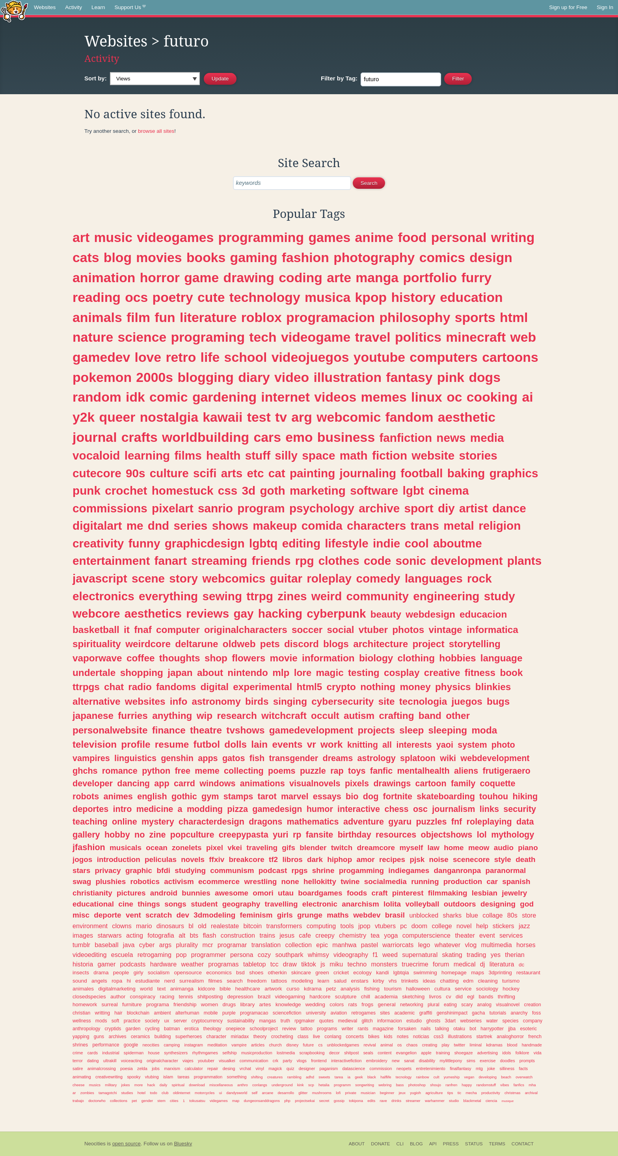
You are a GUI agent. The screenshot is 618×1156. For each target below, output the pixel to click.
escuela (122, 954)
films (187, 455)
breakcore (246, 859)
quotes (326, 1021)
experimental (262, 686)
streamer (413, 1100)
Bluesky (183, 1144)
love (148, 357)
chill (365, 997)
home (454, 847)
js (322, 964)
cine (125, 904)
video (291, 377)
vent (133, 915)
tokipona (356, 1100)
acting (134, 935)
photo (503, 745)
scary (467, 1004)
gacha (478, 1013)
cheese (78, 1085)
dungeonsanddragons (262, 1100)
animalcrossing (101, 1068)
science (141, 336)
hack (151, 1085)
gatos (233, 758)
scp (311, 1085)
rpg (304, 560)
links (489, 809)
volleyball (422, 904)
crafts (139, 437)
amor (365, 859)
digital (215, 686)
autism (359, 715)
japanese (93, 715)
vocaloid (96, 455)
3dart (450, 1021)
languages (434, 578)
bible (225, 989)
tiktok (308, 964)
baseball (106, 944)
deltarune (196, 643)
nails (426, 1028)
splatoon (418, 758)
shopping (141, 672)
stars (81, 870)
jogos (82, 859)
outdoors (460, 904)
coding (300, 277)
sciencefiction (287, 1013)
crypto (341, 686)
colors (336, 1004)
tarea (339, 1077)
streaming (219, 560)
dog (371, 796)
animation (104, 277)
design (490, 257)
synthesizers (176, 1052)
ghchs (85, 771)
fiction (389, 455)
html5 (309, 686)
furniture (132, 1004)
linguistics (135, 758)
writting (102, 1013)
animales (83, 989)
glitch (366, 1021)
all (387, 745)
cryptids (112, 1028)
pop (181, 954)
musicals (125, 847)
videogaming (290, 997)
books (205, 257)
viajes (188, 1060)
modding (205, 809)
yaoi (444, 745)
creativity (98, 543)
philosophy (414, 317)
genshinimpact (452, 1013)
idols (506, 1052)
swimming (425, 972)
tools (347, 925)
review (289, 1028)
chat (114, 686)
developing (487, 1077)
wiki (448, 758)
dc (521, 965)
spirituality (97, 643)
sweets (324, 1077)
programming (261, 237)
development (466, 560)
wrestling (260, 881)
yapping (81, 1036)
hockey (511, 989)
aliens (466, 771)
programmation (208, 1076)
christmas (512, 1093)
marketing (318, 490)
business (346, 437)
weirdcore (148, 643)
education (471, 297)
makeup (275, 525)
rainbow (422, 1077)
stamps (238, 796)
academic (404, 1013)
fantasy (409, 377)
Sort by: (95, 78)
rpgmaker (304, 1021)
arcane (267, 1093)
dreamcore (376, 847)
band (430, 715)
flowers (248, 658)
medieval (347, 1021)
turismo (510, 981)
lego (424, 944)
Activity (73, 7)
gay (243, 613)
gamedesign (277, 809)
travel (373, 336)
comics (442, 257)
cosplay (402, 672)
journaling (368, 473)
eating (450, 1004)
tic (459, 1093)
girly (138, 972)
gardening (224, 396)
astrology (376, 758)
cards (92, 1052)
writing (513, 237)
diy (446, 508)
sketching (413, 997)
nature (93, 336)
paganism (329, 1068)
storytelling (475, 643)
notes (403, 1036)
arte (339, 277)
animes (117, 796)
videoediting (89, 954)
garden (133, 1028)
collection (298, 944)
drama (100, 972)
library (247, 1004)
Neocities (95, 1144)
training (443, 1052)
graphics (514, 473)
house (154, 1052)
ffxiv (216, 859)
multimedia (496, 944)
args (165, 944)
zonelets (187, 847)
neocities (151, 1044)
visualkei (227, 1060)
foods (357, 893)
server (180, 1021)
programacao (254, 1013)
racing (167, 997)
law (433, 847)
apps (208, 758)
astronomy (216, 701)
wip (205, 715)
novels (193, 859)
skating (452, 954)
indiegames (408, 870)
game (201, 277)
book (511, 672)
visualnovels (315, 783)
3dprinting (500, 972)
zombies (87, 1093)
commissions (110, 508)
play (445, 1044)
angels (99, 981)
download (197, 1085)
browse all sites (156, 131)
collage (492, 915)
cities (174, 1100)
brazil (264, 997)
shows (230, 525)
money (415, 686)
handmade (532, 1044)
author (117, 997)
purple (229, 1013)
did (459, 997)
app (161, 783)
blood (512, 1044)
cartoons (510, 357)
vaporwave (97, 658)
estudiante (147, 981)
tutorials (498, 1013)
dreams (337, 758)
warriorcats (397, 944)
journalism (453, 809)
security (519, 809)
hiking (525, 796)
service (463, 989)
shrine (323, 870)
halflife (385, 1077)
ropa (117, 981)
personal (459, 237)
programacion (330, 317)
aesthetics (153, 613)
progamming (361, 870)
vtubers (385, 925)
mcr (207, 944)
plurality (187, 944)
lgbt (413, 490)
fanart (170, 560)
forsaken (407, 1028)
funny (144, 543)
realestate (225, 925)
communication (254, 1060)
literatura (502, 964)
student (204, 904)
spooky (133, 1076)
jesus (286, 935)
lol (482, 835)
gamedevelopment (311, 730)
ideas (429, 981)
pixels (357, 783)
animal (386, 1044)
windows (217, 783)
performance (105, 1045)
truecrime (415, 964)
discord (301, 643)
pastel (369, 944)
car (492, 881)
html (514, 317)
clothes (338, 560)
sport (418, 508)
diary (254, 377)
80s (512, 915)
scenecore (471, 859)
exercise (487, 1060)
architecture (380, 643)
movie (284, 658)
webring (384, 1085)
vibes (504, 1085)
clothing (416, 658)
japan (180, 672)
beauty (385, 614)
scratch (158, 915)
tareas (183, 1076)
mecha (471, 1093)
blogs (336, 643)
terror (78, 1060)
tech (262, 336)
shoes (256, 972)
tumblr (81, 944)
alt (182, 935)
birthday (354, 835)
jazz (524, 925)
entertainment (111, 560)
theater (465, 935)
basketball (96, 629)
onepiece (235, 1028)
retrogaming (154, 954)
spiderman (133, 1052)
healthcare (247, 989)
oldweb (239, 643)
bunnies (196, 893)
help (482, 925)
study (499, 596)
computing (321, 925)
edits (371, 1100)
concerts (355, 1036)
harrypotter (492, 1028)
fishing (372, 989)
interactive (358, 809)
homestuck (183, 490)
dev (182, 915)
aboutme (457, 543)
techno (357, 964)
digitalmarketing (117, 989)
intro (122, 809)
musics (95, 1085)
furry (477, 277)
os (399, 1044)
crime (78, 1052)
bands (486, 997)
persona (241, 954)
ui (220, 1093)
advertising (487, 1052)
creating (429, 1044)
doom (419, 925)
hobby (117, 835)
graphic (138, 870)
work (331, 744)
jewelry (514, 893)
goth (272, 490)
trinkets (410, 981)
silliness (506, 1068)
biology (376, 658)
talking (442, 1028)
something (237, 1076)
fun (164, 317)
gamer (106, 964)
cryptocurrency (207, 1021)
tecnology (403, 1077)
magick (275, 1068)
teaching (90, 822)
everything (168, 596)
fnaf (143, 629)
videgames (219, 1100)
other (458, 715)
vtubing (152, 1076)
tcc (274, 964)
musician (368, 1093)
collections (118, 1100)
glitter (302, 1093)
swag (82, 881)
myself (411, 847)
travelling (281, 904)
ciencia (491, 1100)
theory (260, 1036)
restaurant (528, 972)
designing (498, 904)
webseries (471, 1021)
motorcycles (204, 1093)
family (463, 783)
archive (379, 508)
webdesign (430, 614)
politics (418, 336)
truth (285, 1021)
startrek (484, 1036)
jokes (125, 1085)
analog (484, 1004)
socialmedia (385, 881)
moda (484, 730)
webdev (366, 915)
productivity (490, 1093)
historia (83, 964)
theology (212, 1028)
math (354, 455)
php (287, 1100)
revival (369, 1044)
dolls (235, 744)
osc (420, 809)
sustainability (241, 1021)
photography (374, 257)
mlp (280, 672)
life (210, 357)
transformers (284, 925)
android (163, 893)
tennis (186, 997)
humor (320, 809)
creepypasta (243, 835)
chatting (449, 981)
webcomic (348, 417)
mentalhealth (423, 771)
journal (95, 437)
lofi (338, 1093)
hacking (280, 613)
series (191, 525)
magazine (383, 1028)
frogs (367, 1004)
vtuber (373, 629)
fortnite (397, 796)
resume (172, 744)
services (511, 935)
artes (265, 1004)
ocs (136, 297)
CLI (400, 1144)
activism (179, 881)
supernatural (419, 954)
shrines (80, 1045)
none (290, 881)
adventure (363, 822)
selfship (229, 1052)
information (328, 658)
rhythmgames (205, 1052)
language (501, 658)
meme (207, 771)
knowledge (288, 1004)
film (138, 317)
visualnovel (507, 1004)
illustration (347, 377)
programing (208, 336)
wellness (82, 1021)
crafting (396, 715)
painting (312, 473)
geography (241, 904)
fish (256, 758)
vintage (445, 629)
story (183, 578)
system (472, 745)
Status (474, 1144)
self (255, 1093)
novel (464, 925)
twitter (459, 1044)
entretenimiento (430, 1068)
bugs (498, 701)
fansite (319, 835)
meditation (217, 1044)
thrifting (506, 997)
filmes (215, 981)
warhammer (435, 1100)
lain (259, 744)
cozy (264, 954)
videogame (315, 336)
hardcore (319, 997)
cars (267, 437)
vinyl (259, 1068)
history (413, 297)
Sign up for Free (568, 7)
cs (320, 1044)
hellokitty (319, 881)
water (492, 1021)
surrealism (191, 981)
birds (256, 701)
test (259, 417)
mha (532, 1085)
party (287, 1060)
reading (97, 297)
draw (290, 964)
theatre (206, 730)
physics (453, 686)
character (217, 1036)
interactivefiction (346, 1060)
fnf (456, 822)
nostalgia (169, 417)
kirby (378, 981)
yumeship (452, 1077)
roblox (261, 317)
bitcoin (252, 925)
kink (300, 1085)
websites (145, 701)
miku (336, 964)
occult (325, 715)
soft (115, 1021)
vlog (471, 944)
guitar (286, 578)
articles (257, 1044)
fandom (409, 417)
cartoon (430, 783)
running (425, 881)
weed (390, 954)
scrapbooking (311, 1052)
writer (348, 1028)
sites (385, 1013)
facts (523, 1068)
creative (442, 672)
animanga (182, 989)
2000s (154, 377)
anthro (242, 1085)
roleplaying (489, 822)
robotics (145, 881)
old (202, 925)
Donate (380, 1144)
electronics (103, 596)
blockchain (138, 1013)
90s (135, 473)
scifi (204, 473)
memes (384, 396)
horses (526, 944)
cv (448, 997)
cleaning (487, 981)
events (287, 744)
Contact (523, 1144)
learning (147, 455)
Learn (98, 7)
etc (255, 473)
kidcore (206, 989)
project (428, 643)
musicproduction (256, 1052)
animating (82, 1076)
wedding (315, 1004)
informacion (389, 1021)
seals (368, 1052)
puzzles (431, 822)
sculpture (346, 997)
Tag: (339, 78)
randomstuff (486, 1085)
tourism (392, 989)
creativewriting (109, 1076)
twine (350, 881)
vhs (393, 981)
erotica (191, 1028)
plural (433, 1004)
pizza (237, 809)
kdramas (494, 1044)
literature (208, 317)
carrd (184, 783)
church (275, 1044)
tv (281, 417)
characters (376, 525)
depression (240, 997)
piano (528, 847)
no (139, 835)
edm (468, 981)
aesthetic (466, 417)
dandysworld (236, 1093)
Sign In (605, 7)
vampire (238, 1044)
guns (99, 1036)
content (384, 1052)
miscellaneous (221, 1085)
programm (342, 1085)
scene (148, 578)
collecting (244, 771)
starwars (109, 935)
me (135, 525)
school (245, 357)
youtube (379, 357)
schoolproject (263, 1028)
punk (87, 490)
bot (472, 1028)
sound (80, 981)
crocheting (282, 1036)
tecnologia (423, 701)
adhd (310, 1077)
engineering (446, 596)
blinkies (493, 686)
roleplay (329, 578)
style (502, 859)
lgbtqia (401, 972)
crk (275, 1060)
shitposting (210, 997)
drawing (248, 277)
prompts (527, 1060)
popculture (192, 835)
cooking (492, 396)
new (396, 1060)
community (377, 596)
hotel (141, 1093)
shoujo (435, 1085)
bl (191, 925)
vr (311, 744)
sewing (222, 596)
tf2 (273, 859)
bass (400, 1085)
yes (496, 954)
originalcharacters (245, 629)
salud (340, 981)
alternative (97, 701)
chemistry (352, 935)
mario (144, 925)
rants (363, 1028)
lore (303, 672)
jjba (512, 1028)
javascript (100, 578)
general (387, 1004)
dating (93, 1060)
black (371, 1077)
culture (169, 473)
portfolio (430, 277)
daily (163, 1085)
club (165, 1093)
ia (349, 1077)
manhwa (344, 944)
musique (508, 1101)
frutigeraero (507, 771)
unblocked (423, 915)
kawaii (222, 417)
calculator (193, 1068)
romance (120, 771)
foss (536, 1013)
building (162, 1036)
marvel (295, 796)
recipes (392, 859)
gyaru (399, 822)
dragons (265, 822)
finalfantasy (460, 1068)
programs (327, 1028)
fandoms (176, 686)
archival (531, 1093)
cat (276, 473)
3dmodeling (214, 915)
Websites (45, 7)
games (329, 237)
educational (93, 904)
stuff (257, 455)
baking (466, 473)
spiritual (177, 1085)
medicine (154, 809)
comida (322, 525)
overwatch (524, 1077)
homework (85, 1004)
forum (441, 964)
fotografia (160, 935)
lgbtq (263, 543)
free (182, 771)
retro (181, 357)
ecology (362, 972)
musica (327, 297)
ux (166, 1021)
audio (504, 847)
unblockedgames (343, 1044)
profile (135, 744)
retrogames (364, 1013)
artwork (273, 989)
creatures (275, 1077)
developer (93, 783)
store (529, 915)
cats (86, 257)
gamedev (101, 357)
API (433, 1144)
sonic (411, 560)
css (228, 490)
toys (356, 771)
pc (403, 925)
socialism (159, 972)
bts (194, 935)
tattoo (306, 1028)
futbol (207, 744)
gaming (253, 257)
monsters (384, 964)
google (131, 1045)
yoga (391, 935)
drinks (396, 1100)
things (149, 904)
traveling (261, 847)
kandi (382, 972)
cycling (152, 1028)
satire (78, 1068)
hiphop (339, 859)
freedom (257, 981)
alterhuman (187, 1013)
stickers (503, 925)
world (146, 989)
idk (135, 396)
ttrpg (259, 596)
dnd (158, 525)
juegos (467, 701)
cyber (147, 944)
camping (172, 1044)
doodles (507, 1060)
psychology (321, 508)
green (322, 972)
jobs (156, 1068)
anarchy (519, 1013)
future (308, 1044)
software (374, 490)
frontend (319, 1060)
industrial (110, 1052)
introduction (118, 859)
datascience (354, 1068)
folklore (522, 1052)
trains (267, 935)
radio (139, 686)
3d (249, 490)
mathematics (313, 822)
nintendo (247, 672)
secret (324, 1100)
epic (322, 944)
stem (161, 1100)
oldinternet (181, 1093)
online (124, 822)
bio (352, 796)
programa (157, 1004)
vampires (91, 758)
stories (478, 455)
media (487, 437)
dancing (133, 783)
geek (359, 1077)
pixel (214, 847)
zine (157, 835)
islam (168, 1076)
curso (293, 989)
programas (223, 964)
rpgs (300, 870)
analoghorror (510, 1036)
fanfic (381, 771)
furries (133, 715)
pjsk (417, 859)
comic (168, 396)
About (357, 1144)
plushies (111, 881)
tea (375, 935)
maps (477, 972)
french (535, 1036)
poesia (126, 1068)
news (450, 437)
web (523, 336)
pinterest (408, 893)
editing (301, 543)
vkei (234, 847)
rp (297, 835)
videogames (175, 237)
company (532, 1021)
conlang (332, 1036)
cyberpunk (336, 613)
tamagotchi (108, 1093)
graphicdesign (205, 543)
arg (301, 417)
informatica (492, 629)
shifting (257, 1077)
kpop (371, 297)
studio (454, 1100)
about (210, 672)
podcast (273, 870)
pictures (131, 893)
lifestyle (347, 543)
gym (210, 796)
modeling (302, 981)
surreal (110, 1004)
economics (219, 972)
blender (313, 847)
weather (192, 964)
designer (307, 1068)
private (350, 1093)
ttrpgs (86, 686)
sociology (487, 989)
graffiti (425, 1013)
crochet (126, 490)
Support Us (130, 7)
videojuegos (310, 357)
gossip (339, 1100)
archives (117, 1036)
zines (292, 596)
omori (263, 893)
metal (458, 525)
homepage (454, 972)
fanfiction (405, 437)
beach (506, 1077)
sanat (409, 1060)
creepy (325, 935)
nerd (169, 981)
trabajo (78, 1100)
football (421, 473)
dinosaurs (170, 925)
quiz (290, 1068)
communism (232, 870)
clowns (121, 925)
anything (172, 715)
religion (499, 525)
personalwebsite (110, 730)
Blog (416, 1144)
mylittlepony (450, 1060)
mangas (267, 1021)
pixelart (173, 508)
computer (178, 629)
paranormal (505, 870)
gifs (288, 847)
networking (411, 1004)
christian (81, 1013)
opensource (188, 972)
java (129, 944)
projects (376, 730)
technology (264, 297)
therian (515, 954)
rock (479, 578)
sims (471, 1060)
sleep (411, 730)
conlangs (259, 1085)
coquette (498, 783)
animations (262, 783)
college (442, 925)
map (235, 1100)
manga (377, 277)
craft (380, 893)
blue (472, 915)
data (525, 822)
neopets (403, 1068)
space (318, 455)
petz (331, 989)
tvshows (245, 730)
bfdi (163, 870)
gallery (86, 835)
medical (465, 964)
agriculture (434, 1093)
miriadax (240, 1036)
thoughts (179, 658)
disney (292, 1044)
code (377, 560)
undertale (94, 672)
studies (127, 1093)
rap (337, 771)
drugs (229, 1004)
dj (482, 964)
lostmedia (286, 1052)
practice (132, 1021)
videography (350, 954)
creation (532, 1004)
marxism (172, 1068)
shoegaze (463, 1052)
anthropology (86, 1028)
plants (524, 560)
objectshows (447, 835)
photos (408, 629)
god (527, 904)
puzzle (313, 771)
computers (444, 357)
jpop (364, 925)
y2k (84, 417)
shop (216, 658)
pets (270, 643)
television (95, 744)
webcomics (233, 578)
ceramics (140, 1036)
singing (290, 701)
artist (473, 508)
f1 (375, 954)
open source (126, 1144)
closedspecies (89, 997)
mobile (211, 1013)
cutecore (97, 473)
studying (190, 870)
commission (380, 1068)
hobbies (457, 658)
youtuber (206, 1060)
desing (229, 1068)
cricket (341, 972)
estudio (414, 1021)
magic (329, 672)
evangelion (406, 1052)
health (223, 455)
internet (285, 396)
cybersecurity (342, 701)
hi (129, 981)
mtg (479, 1068)
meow (479, 847)
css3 (438, 1036)
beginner (387, 1093)
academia (386, 997)
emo (299, 437)
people (121, 972)
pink (450, 377)
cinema (448, 490)
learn (323, 981)
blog (118, 257)
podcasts (133, 964)
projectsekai (305, 1100)
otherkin (277, 972)
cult (436, 1077)
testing (364, 672)
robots (86, 796)
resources (396, 835)
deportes (90, 809)
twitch (342, 847)
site (386, 701)
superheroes (188, 1036)
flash (209, 935)
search (235, 981)
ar (74, 1093)
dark (315, 859)
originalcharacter (162, 1060)
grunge (309, 915)
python (156, 771)
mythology (512, 835)
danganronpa (457, 870)
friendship (185, 1004)
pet (134, 1100)
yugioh (415, 1093)
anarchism (360, 904)
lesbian (484, 893)
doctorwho (97, 1100)
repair (212, 1068)
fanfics (519, 1085)
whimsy (318, 954)
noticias (421, 1036)
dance (509, 508)
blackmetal (472, 1100)
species (510, 1021)
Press (451, 1144)
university (316, 1013)
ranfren (451, 1085)
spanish (516, 881)
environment (90, 925)
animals (97, 317)
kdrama (313, 989)
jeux (402, 1093)
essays (327, 796)
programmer (208, 954)
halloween (418, 989)
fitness (480, 672)
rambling (294, 1077)
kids (388, 1036)
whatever (448, 944)
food (412, 237)
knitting (362, 745)
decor (334, 1052)
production (462, 881)
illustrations (460, 1036)
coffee (141, 658)
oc (454, 396)
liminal (476, 1044)
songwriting (364, 1085)
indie (386, 543)
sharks (452, 915)
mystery (157, 822)
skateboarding (446, 796)
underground (282, 1085)
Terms (497, 1144)
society (152, 1021)
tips (450, 1093)
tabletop (254, 964)
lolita (392, 904)
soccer (307, 629)
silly (286, 455)
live (316, 1036)
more (138, 1085)
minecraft (476, 336)
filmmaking (447, 893)
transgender (293, 758)
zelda (142, 1068)
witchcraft (284, 715)
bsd (240, 972)
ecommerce (219, 881)
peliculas (161, 859)
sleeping (447, 730)
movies (159, 257)
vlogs (302, 1060)
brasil (395, 915)
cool (417, 543)
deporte (107, 915)
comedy (378, 578)
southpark (289, 954)
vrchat (245, 1068)
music (113, 237)
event (487, 935)
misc (81, 915)
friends (270, 560)
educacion (483, 614)
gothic (184, 796)
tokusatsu (197, 1100)
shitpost (351, 1052)
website (432, 455)
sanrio (215, 508)
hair (118, 1013)
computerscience (426, 935)
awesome (231, 893)
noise (438, 859)
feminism (256, 915)
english (152, 796)
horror (160, 277)
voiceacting (131, 1060)
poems (282, 771)
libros (292, 859)
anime (374, 237)
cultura (442, 989)
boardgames (320, 893)
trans (424, 525)
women (209, 1004)
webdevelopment (494, 758)
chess (396, 809)
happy (467, 1085)
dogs (485, 377)
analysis (350, 989)
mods (101, 1021)
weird (326, 596)
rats (352, 1004)
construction (238, 935)
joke (491, 1068)
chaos (412, 1044)
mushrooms (321, 1093)
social (340, 629)
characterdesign (211, 822)
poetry (173, 297)
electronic (319, 904)
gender (147, 1100)
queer (117, 417)
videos (335, 396)
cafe (305, 935)
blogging (205, 377)
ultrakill (110, 1060)
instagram (193, 1044)
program (261, 508)
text (161, 989)
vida (538, 1052)
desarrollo (286, 1093)
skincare (301, 972)
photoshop (417, 1085)
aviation (338, 1013)
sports (475, 317)
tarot (267, 796)
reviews (207, 613)
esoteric (528, 1028)
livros (435, 997)
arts (231, 473)
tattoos (279, 981)
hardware (163, 964)
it (127, 629)
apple (426, 1052)
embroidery (376, 1060)
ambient (162, 1013)
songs (175, 904)
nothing (377, 686)
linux (426, 396)
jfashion (89, 847)
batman (172, 1028)
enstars (359, 981)
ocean (157, 847)
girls (285, 915)
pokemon (102, 377)
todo (153, 1093)
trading (476, 954)
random (97, 396)
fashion (305, 257)
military (111, 1085)
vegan (469, 1077)
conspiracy (143, 997)
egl (470, 997)
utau (286, 893)
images (83, 935)
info (179, 701)
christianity (92, 893)
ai (527, 396)
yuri (281, 835)
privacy (108, 870)
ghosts (433, 1021)
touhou (493, 796)
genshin (177, 758)
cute (211, 297)
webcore (96, 613)
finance (169, 730)
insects (81, 972)
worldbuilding (205, 437)
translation (266, 944)
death (525, 859)
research (237, 715)
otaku (459, 1028)
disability (427, 1060)
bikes (373, 1036)
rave (383, 1100)
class (303, 1036)
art (81, 237)
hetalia (323, 1085)
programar (232, 944)
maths (338, 915)
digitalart (97, 525)
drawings (392, 783)
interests (414, 745)
